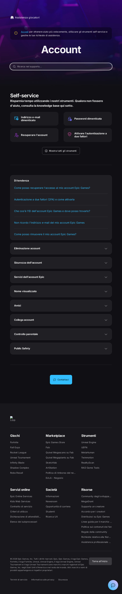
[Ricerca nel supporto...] (61, 66)
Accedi (25, 31)
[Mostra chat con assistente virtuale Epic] (113, 585)
